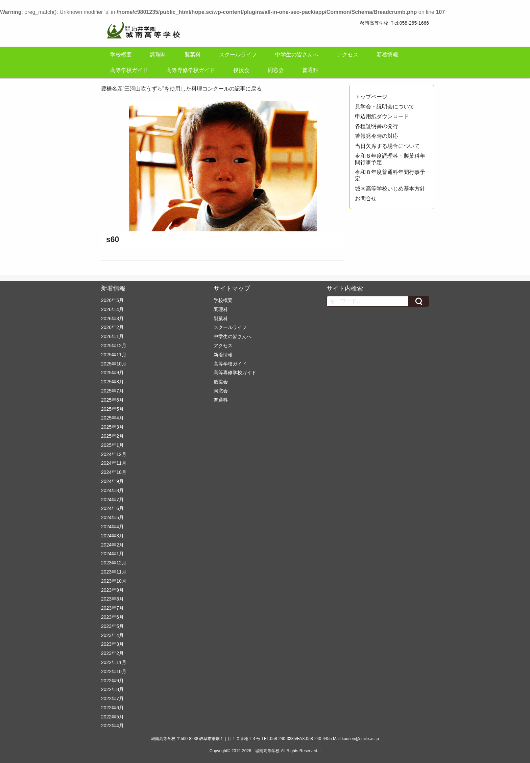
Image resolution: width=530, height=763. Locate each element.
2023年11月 (113, 572)
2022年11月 (113, 662)
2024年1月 (112, 553)
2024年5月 (112, 517)
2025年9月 (112, 372)
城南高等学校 (267, 750)
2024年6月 (112, 508)
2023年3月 (112, 644)
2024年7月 (112, 499)
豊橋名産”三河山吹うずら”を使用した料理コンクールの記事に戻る (181, 89)
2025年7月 (112, 390)
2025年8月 (112, 381)
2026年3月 (112, 318)
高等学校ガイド (129, 70)
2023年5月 (112, 626)
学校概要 (121, 54)
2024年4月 (112, 526)
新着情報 (387, 54)
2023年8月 (112, 599)
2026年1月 (112, 336)
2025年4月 (112, 418)
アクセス (347, 54)
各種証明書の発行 (376, 126)
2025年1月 (112, 445)
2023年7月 (112, 608)
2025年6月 (112, 400)
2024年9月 (112, 481)
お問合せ (366, 198)
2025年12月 (113, 345)
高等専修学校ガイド (190, 70)
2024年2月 (112, 545)
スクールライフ (238, 54)
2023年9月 (112, 590)
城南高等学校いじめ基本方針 (390, 189)
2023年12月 (113, 562)
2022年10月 (113, 671)
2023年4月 (112, 635)
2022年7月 (112, 698)
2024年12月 (113, 454)
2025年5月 (112, 409)
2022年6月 (112, 707)
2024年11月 (113, 463)
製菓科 (193, 54)
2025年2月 (112, 436)
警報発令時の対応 (376, 136)
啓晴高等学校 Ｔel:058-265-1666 (394, 23)
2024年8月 (112, 490)
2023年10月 (113, 581)
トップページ (371, 97)
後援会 (241, 70)
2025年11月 (113, 354)
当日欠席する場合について (387, 146)
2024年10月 (113, 472)
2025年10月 (113, 363)
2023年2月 (112, 653)
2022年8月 (112, 689)
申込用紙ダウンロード (382, 116)
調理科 (158, 54)
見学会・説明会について (384, 106)
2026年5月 (112, 300)
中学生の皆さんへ (296, 54)
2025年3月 (112, 427)
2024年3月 (112, 535)
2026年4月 (112, 309)
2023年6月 (112, 617)
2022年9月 (112, 680)
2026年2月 (112, 327)
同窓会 (276, 70)
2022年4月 (112, 725)
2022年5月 (112, 716)
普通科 (310, 70)
